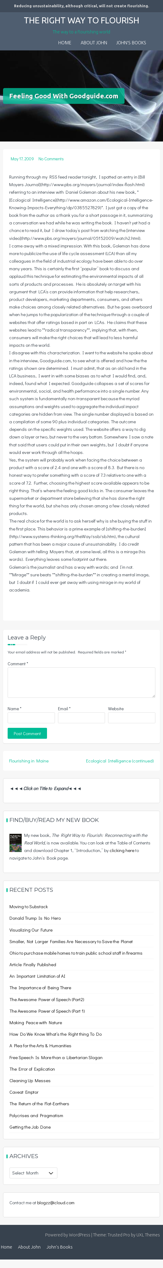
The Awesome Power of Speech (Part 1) (47, 1011)
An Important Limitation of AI (37, 976)
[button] (155, 39)
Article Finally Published (32, 964)
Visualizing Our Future (31, 930)
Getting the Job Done (30, 1127)
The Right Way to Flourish (81, 20)
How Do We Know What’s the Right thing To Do (55, 1034)
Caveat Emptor (23, 1092)
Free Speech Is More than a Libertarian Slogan (56, 1057)
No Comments (51, 159)
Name (14, 708)
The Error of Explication (32, 1069)
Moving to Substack (28, 906)
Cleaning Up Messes (30, 1080)
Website (116, 708)
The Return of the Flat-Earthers (39, 1103)
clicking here (122, 850)
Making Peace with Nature (35, 1022)
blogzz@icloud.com (55, 1202)
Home (64, 43)
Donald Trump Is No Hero (35, 918)
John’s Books (131, 43)
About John (94, 43)
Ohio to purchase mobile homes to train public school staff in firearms (76, 953)
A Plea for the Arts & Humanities (40, 1045)
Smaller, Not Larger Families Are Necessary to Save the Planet (71, 941)
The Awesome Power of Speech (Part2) (46, 999)
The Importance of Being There (40, 987)
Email (64, 708)
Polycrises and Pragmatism (36, 1115)
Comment (18, 663)
